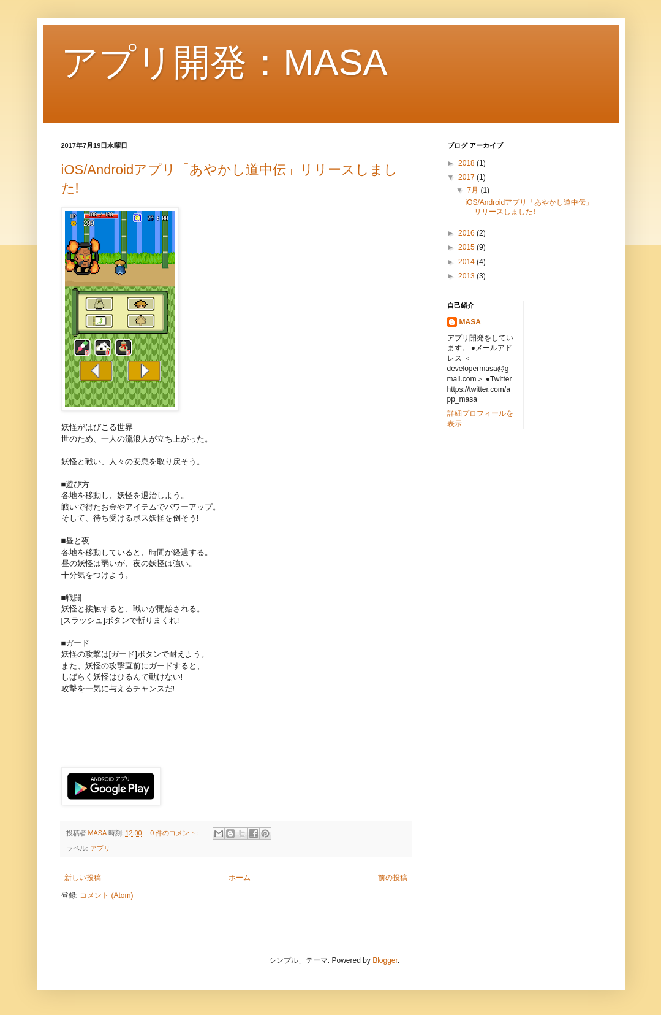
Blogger (385, 960)
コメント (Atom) (106, 895)
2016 (467, 233)
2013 (467, 276)
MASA (470, 322)
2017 (467, 177)
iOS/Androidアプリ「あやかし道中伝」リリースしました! (529, 206)
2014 (467, 262)
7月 (473, 190)
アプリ (100, 848)
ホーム (240, 877)
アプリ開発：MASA (224, 62)
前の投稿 (392, 877)
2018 (467, 163)
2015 (467, 247)
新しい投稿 (82, 877)
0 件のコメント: (175, 833)
